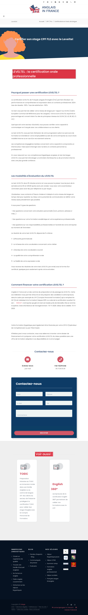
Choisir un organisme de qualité (18, 558)
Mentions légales (21, 607)
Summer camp (52, 563)
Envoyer (44, 433)
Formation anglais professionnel (52, 569)
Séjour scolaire (52, 575)
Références (33, 607)
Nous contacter (34, 609)
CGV (12, 607)
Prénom (49, 394)
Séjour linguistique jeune (53, 555)
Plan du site (43, 607)
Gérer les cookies (22, 609)
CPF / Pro (49, 21)
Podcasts (33, 566)
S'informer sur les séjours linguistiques (19, 587)
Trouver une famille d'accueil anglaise (18, 567)
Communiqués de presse (35, 561)
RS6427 (19, 303)
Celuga (22, 604)
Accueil (41, 21)
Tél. (48, 403)
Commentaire (22, 415)
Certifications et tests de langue (65, 21)
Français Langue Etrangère (52, 580)
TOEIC (24, 474)
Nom (19, 394)
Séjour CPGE (51, 560)
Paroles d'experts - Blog (36, 555)
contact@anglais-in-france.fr (62, 607)
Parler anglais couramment (17, 580)
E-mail (19, 403)
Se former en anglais (17, 574)
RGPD (13, 609)
